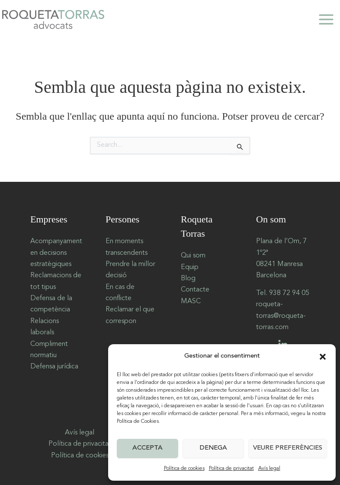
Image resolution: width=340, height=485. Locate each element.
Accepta (147, 448)
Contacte (195, 289)
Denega (213, 448)
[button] (322, 356)
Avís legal (269, 468)
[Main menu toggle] (326, 19)
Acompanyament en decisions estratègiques (56, 253)
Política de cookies (184, 468)
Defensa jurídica (54, 366)
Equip (190, 267)
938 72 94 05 (289, 293)
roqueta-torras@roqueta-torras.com (281, 316)
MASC (191, 301)
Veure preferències (287, 448)
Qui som (193, 255)
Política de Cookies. (138, 421)
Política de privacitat (231, 468)
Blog (188, 278)
